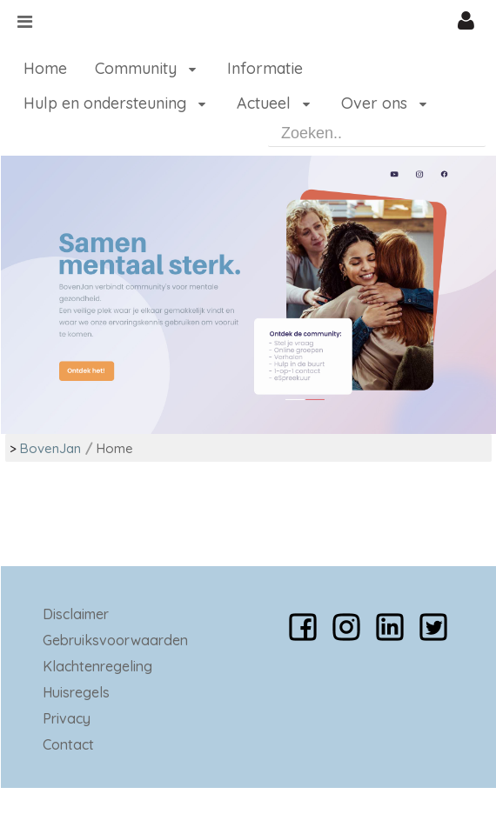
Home (115, 448)
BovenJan (50, 448)
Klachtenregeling (97, 666)
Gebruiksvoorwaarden (115, 640)
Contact (68, 744)
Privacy (66, 718)
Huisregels (76, 692)
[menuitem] (45, 68)
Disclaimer (76, 614)
